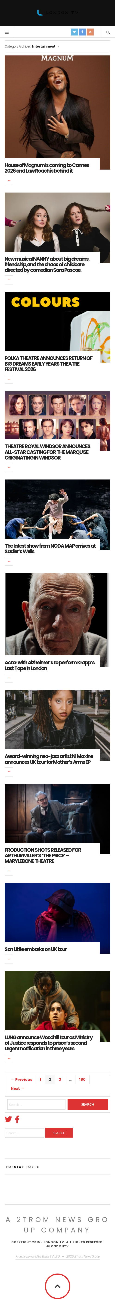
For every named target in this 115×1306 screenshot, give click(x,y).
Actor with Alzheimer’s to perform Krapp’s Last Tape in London (49, 665)
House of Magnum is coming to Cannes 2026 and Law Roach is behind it (47, 168)
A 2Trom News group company (58, 1225)
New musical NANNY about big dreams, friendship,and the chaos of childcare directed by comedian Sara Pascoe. (47, 264)
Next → (17, 1088)
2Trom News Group (87, 1256)
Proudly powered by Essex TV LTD (38, 1256)
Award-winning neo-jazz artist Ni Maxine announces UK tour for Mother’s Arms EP (49, 759)
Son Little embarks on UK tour (36, 949)
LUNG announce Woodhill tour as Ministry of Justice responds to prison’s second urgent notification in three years (49, 1043)
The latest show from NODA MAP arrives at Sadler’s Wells (50, 548)
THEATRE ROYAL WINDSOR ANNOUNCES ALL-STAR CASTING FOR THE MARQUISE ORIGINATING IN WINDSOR (47, 452)
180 (82, 1079)
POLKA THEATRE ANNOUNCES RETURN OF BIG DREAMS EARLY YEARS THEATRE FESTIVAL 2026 (48, 364)
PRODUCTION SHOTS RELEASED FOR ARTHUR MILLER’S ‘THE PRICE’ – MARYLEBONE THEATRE (43, 855)
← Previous (21, 1079)
